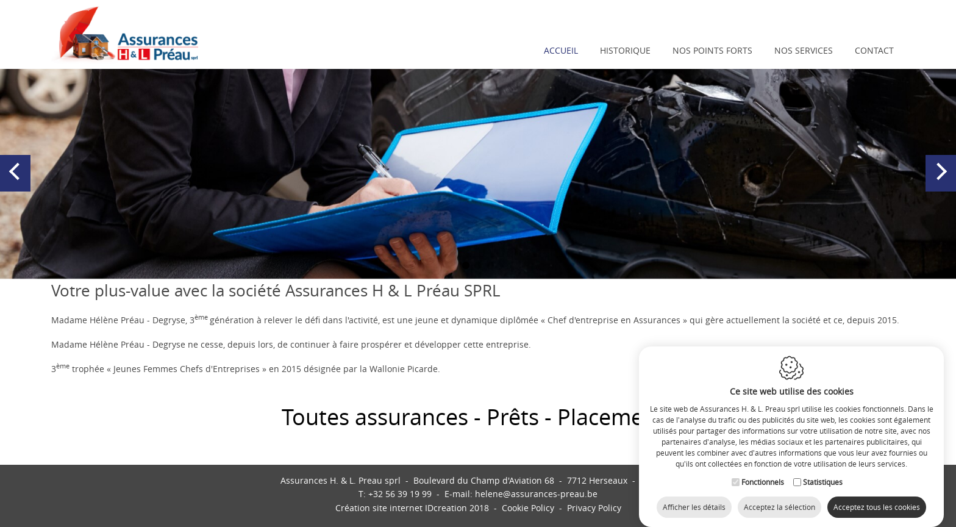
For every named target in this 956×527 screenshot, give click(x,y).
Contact (874, 50)
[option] (478, 173)
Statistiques (823, 471)
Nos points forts (712, 50)
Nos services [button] (803, 50)
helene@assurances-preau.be (536, 494)
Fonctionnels (762, 471)
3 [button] (490, 265)
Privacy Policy (594, 508)
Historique (625, 50)
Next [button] (941, 183)
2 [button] (478, 265)
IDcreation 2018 (412, 508)
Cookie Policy (528, 508)
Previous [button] (17, 183)
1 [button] (466, 265)
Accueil (561, 50)
